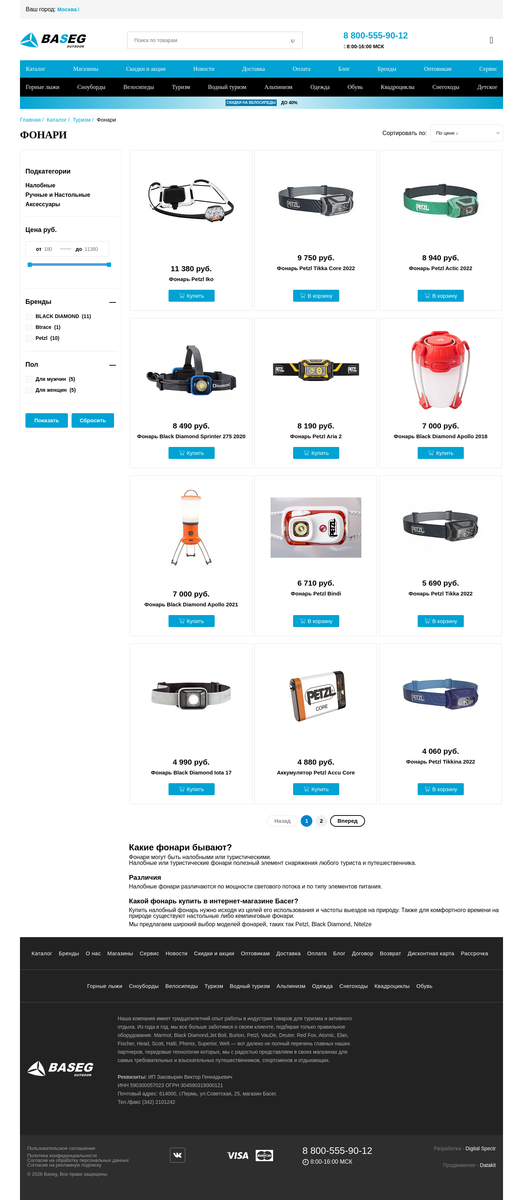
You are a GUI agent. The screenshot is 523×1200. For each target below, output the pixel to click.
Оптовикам (438, 69)
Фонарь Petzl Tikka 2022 (441, 593)
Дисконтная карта (431, 953)
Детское (487, 87)
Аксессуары (42, 204)
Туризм (181, 87)
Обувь (355, 87)
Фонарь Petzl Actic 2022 (441, 268)
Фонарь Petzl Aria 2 (316, 436)
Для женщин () (50, 389)
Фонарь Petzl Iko (191, 279)
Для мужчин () (50, 379)
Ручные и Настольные (57, 195)
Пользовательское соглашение (61, 1148)
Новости (203, 69)
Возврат (390, 953)
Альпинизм (278, 87)
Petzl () (42, 338)
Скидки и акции (146, 69)
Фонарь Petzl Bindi (316, 593)
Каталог (35, 69)
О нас (93, 953)
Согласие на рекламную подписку (64, 1165)
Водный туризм (227, 87)
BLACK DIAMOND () (58, 316)
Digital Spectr (481, 1148)
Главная (30, 120)
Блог (344, 69)
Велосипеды (138, 87)
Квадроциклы (397, 87)
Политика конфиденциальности (62, 1155)
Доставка (253, 69)
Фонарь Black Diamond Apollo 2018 (440, 436)
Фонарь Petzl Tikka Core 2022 (316, 268)
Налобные (40, 185)
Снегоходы (446, 87)
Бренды (386, 69)
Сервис (488, 69)
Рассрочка (474, 953)
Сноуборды (91, 87)
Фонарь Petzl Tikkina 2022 (440, 761)
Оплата (302, 69)
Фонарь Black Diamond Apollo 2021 (191, 604)
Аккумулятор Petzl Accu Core (316, 772)
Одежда (320, 87)
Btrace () (43, 327)
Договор (362, 953)
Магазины (85, 69)
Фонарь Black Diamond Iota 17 (191, 772)
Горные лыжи (43, 87)
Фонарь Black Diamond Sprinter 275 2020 (191, 436)
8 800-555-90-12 (376, 35)
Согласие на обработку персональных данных (78, 1160)
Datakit (488, 1165)
